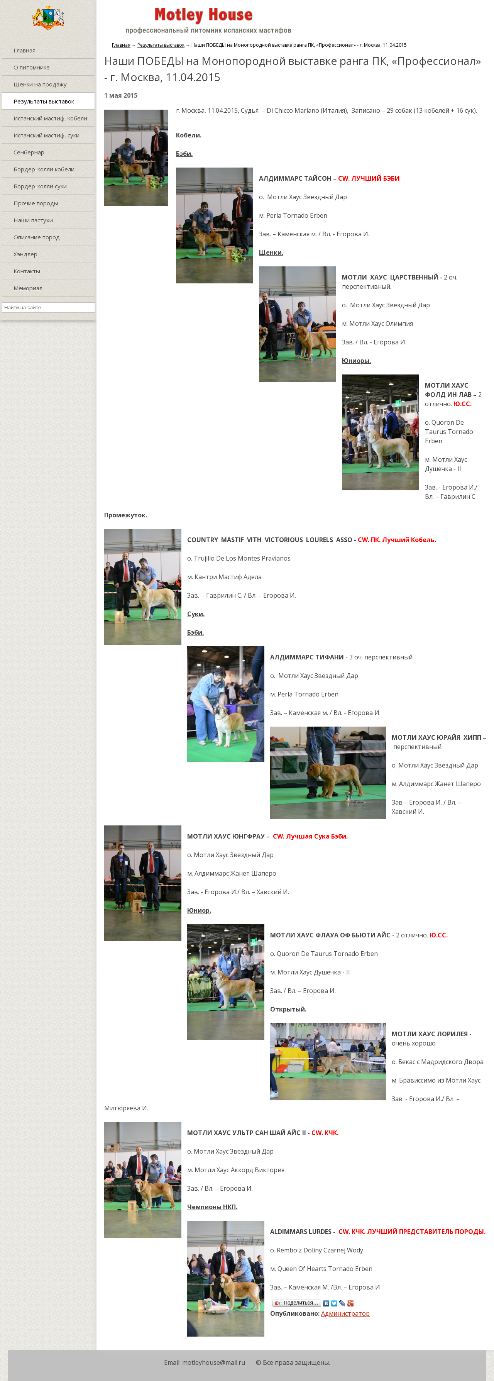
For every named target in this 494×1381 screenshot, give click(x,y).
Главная (121, 45)
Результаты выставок (160, 45)
